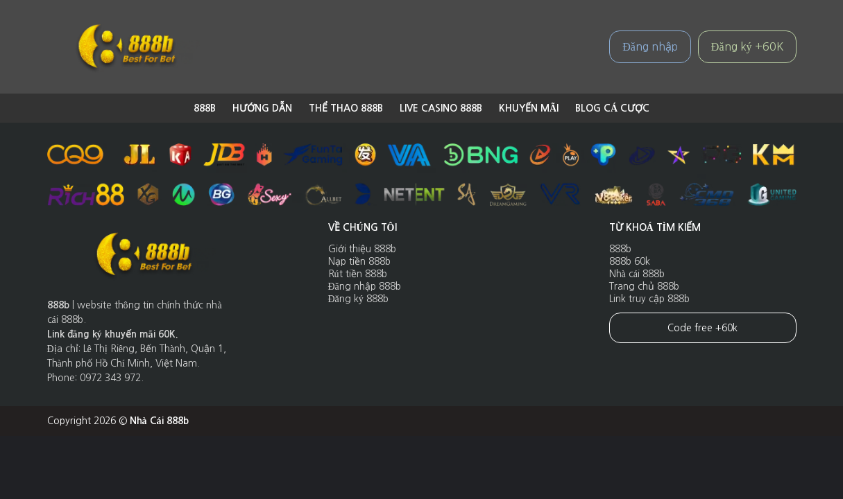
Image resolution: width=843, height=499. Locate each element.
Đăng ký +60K (747, 46)
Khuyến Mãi (529, 108)
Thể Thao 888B (346, 108)
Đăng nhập (650, 46)
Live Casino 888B (441, 108)
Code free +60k (702, 328)
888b (205, 108)
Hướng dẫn (262, 108)
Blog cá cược (612, 108)
